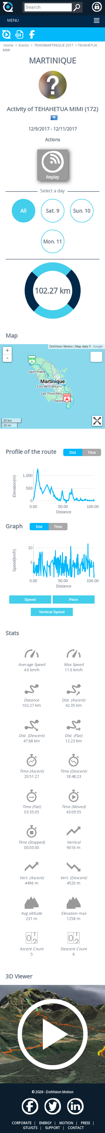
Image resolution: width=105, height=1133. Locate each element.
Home (8, 45)
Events (24, 45)
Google (98, 346)
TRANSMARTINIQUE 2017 (53, 45)
